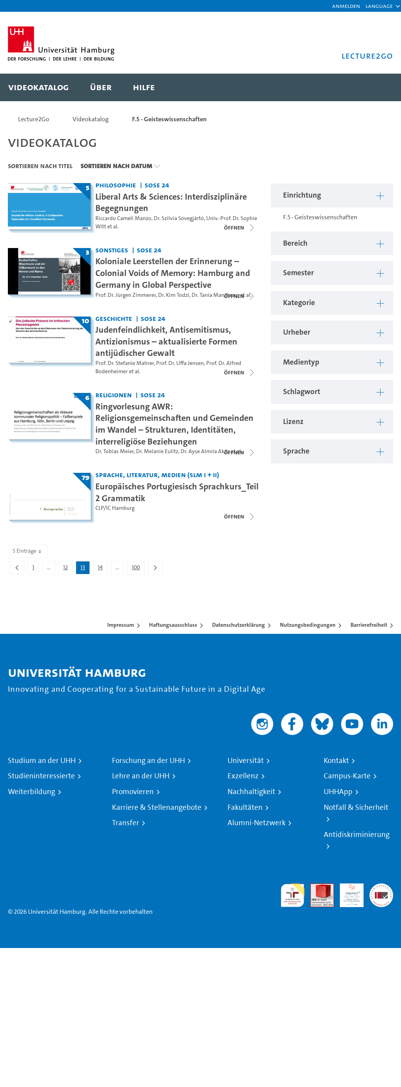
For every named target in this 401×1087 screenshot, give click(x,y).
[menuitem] (38, 87)
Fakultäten (245, 807)
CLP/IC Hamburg (114, 508)
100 (138, 569)
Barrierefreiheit (369, 625)
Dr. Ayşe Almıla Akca (205, 451)
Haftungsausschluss (173, 625)
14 (102, 569)
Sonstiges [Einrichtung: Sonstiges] (111, 250)
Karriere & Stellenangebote (156, 807)
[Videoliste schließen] (240, 227)
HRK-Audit (347, 893)
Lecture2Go (33, 119)
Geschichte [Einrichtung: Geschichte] (113, 318)
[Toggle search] (379, 87)
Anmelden (346, 6)
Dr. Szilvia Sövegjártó (179, 218)
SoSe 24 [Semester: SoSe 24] (157, 185)
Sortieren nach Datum (116, 165)
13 (85, 569)
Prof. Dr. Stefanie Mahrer (124, 363)
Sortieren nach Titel (40, 165)
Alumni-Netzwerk (256, 823)
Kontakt (336, 761)
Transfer (125, 823)
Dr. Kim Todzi (173, 295)
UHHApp (338, 792)
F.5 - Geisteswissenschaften (169, 119)
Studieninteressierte (41, 776)
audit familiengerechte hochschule (292, 895)
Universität (246, 761)
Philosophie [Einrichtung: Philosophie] (115, 185)
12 (67, 569)
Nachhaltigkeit (251, 792)
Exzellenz (243, 776)
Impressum (120, 625)
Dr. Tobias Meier (114, 451)
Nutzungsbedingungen (308, 625)
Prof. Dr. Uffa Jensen (180, 363)
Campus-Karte (347, 776)
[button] (379, 6)
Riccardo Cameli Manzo (123, 218)
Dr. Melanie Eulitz (157, 451)
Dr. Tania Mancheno (215, 295)
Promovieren (133, 792)
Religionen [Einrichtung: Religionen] (113, 395)
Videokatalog (91, 119)
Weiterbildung (31, 792)
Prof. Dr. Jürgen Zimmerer (125, 295)
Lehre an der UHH (141, 776)
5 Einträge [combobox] (28, 551)
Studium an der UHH (42, 761)
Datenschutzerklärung (238, 625)
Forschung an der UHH (148, 761)
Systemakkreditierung (381, 888)
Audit (317, 888)
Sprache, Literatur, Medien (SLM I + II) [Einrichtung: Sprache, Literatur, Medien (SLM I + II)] (157, 475)
